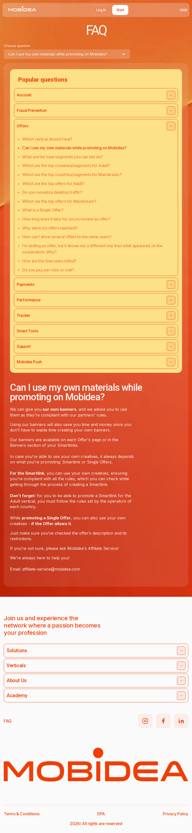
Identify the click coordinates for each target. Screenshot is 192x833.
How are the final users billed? (49, 260)
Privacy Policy (175, 813)
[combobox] (67, 54)
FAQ (8, 720)
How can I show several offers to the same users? (67, 236)
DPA (101, 813)
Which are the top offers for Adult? (53, 183)
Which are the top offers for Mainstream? (59, 201)
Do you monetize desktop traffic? (52, 192)
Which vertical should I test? (47, 139)
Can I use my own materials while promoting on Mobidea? (74, 147)
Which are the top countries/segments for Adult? (66, 165)
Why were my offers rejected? (50, 227)
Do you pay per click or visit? (48, 269)
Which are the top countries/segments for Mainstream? (72, 174)
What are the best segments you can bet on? (62, 156)
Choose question (17, 46)
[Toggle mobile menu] (184, 10)
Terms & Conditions (21, 813)
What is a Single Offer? (43, 210)
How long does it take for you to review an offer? (66, 218)
